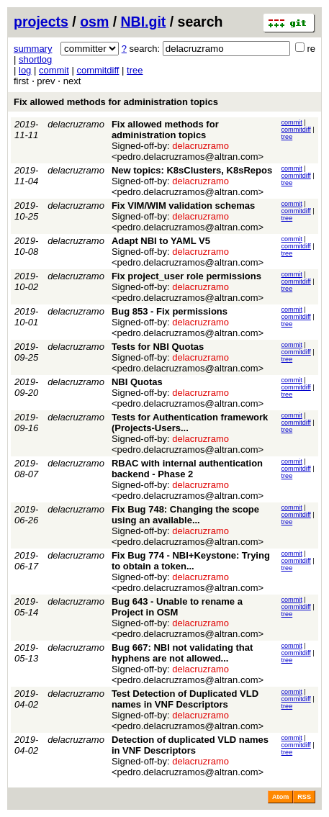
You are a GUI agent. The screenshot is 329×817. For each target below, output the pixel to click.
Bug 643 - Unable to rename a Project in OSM (177, 607)
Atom (280, 796)
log (25, 70)
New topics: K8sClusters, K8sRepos (192, 170)
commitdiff (97, 70)
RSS (304, 796)
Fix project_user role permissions (186, 276)
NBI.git (143, 22)
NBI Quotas (137, 381)
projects (41, 22)
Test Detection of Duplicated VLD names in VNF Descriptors (185, 699)
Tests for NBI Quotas (158, 346)
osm (94, 22)
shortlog (35, 59)
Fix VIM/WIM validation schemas (183, 205)
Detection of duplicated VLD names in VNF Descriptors (190, 745)
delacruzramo (76, 124)
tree (135, 70)
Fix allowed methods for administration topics (116, 101)
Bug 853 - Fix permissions (169, 311)
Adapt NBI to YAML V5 (161, 240)
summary (33, 48)
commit (54, 70)
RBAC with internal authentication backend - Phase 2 (187, 468)
